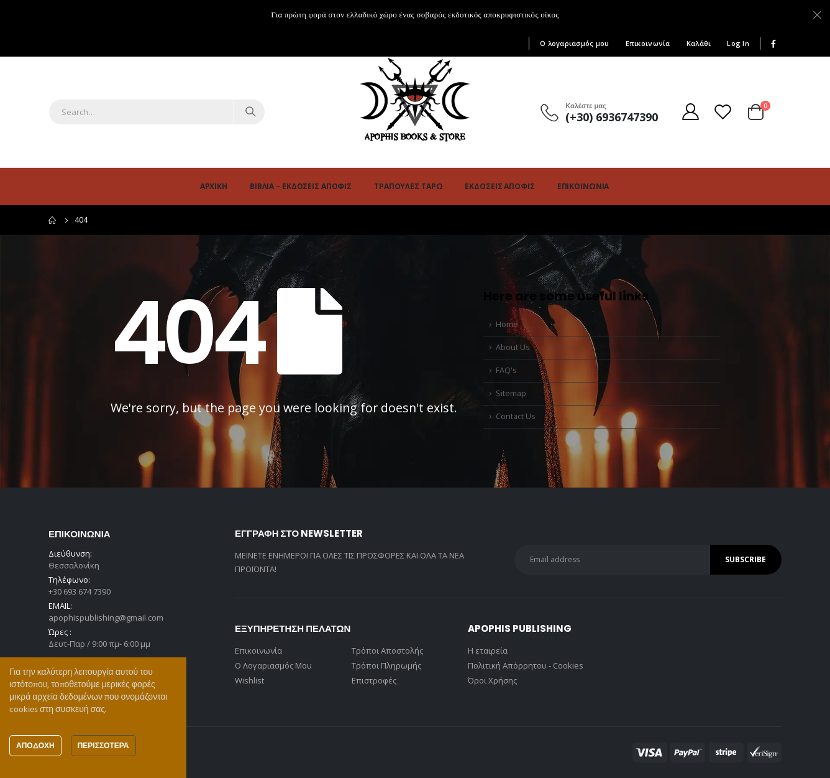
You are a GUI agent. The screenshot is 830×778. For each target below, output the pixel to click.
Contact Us (516, 416)
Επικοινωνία (648, 43)
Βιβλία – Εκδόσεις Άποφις (301, 186)
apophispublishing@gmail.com (105, 617)
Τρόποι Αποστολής (387, 650)
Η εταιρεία (488, 650)
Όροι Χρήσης (492, 680)
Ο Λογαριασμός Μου (273, 665)
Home (507, 324)
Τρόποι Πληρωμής (386, 665)
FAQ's (506, 370)
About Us (513, 347)
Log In (738, 43)
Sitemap (511, 393)
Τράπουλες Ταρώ (408, 186)
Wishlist (249, 680)
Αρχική (213, 186)
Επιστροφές (374, 680)
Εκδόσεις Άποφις (499, 186)
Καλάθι (698, 43)
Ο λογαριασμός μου (574, 43)
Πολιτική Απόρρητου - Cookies (525, 665)
